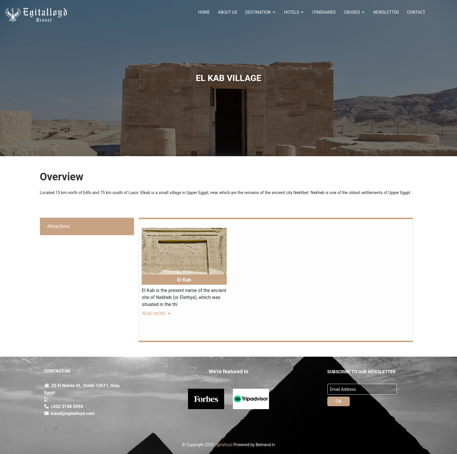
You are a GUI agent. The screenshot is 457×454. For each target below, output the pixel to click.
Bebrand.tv (265, 444)
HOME (204, 12)
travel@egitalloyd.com (69, 413)
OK (338, 401)
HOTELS (294, 12)
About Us (227, 12)
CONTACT (416, 12)
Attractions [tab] (58, 226)
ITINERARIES (324, 12)
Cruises (354, 12)
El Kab (184, 280)
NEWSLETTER (386, 12)
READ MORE (156, 313)
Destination (260, 12)
